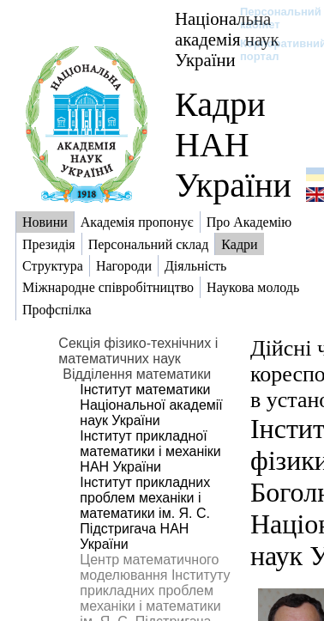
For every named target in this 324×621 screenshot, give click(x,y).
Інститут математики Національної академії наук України (151, 405)
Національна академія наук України (227, 39)
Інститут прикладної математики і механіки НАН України (150, 451)
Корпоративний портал (272, 50)
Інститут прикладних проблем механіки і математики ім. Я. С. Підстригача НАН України (145, 513)
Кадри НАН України (233, 144)
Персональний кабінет (272, 18)
